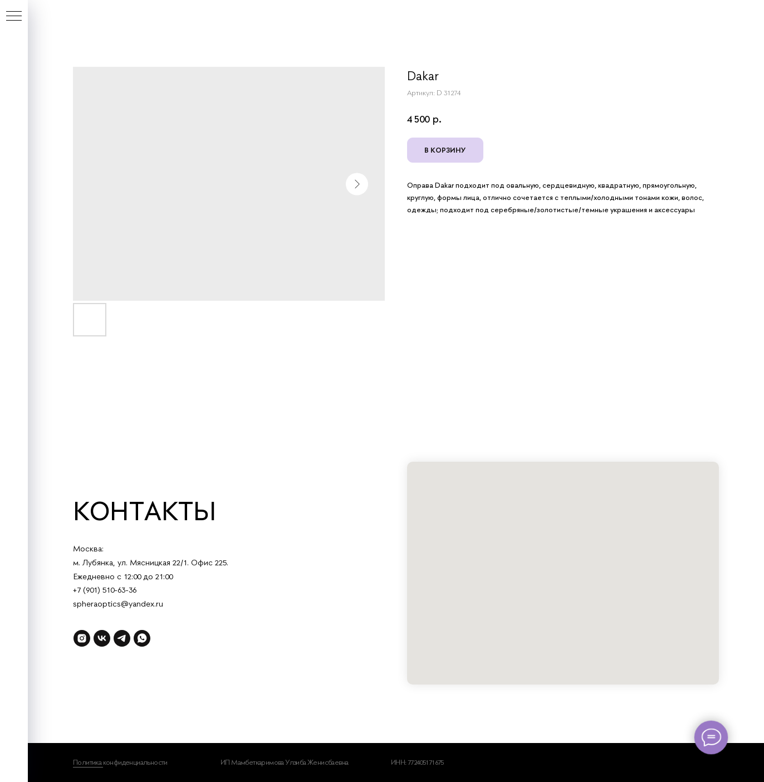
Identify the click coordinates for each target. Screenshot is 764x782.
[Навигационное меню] (14, 16)
